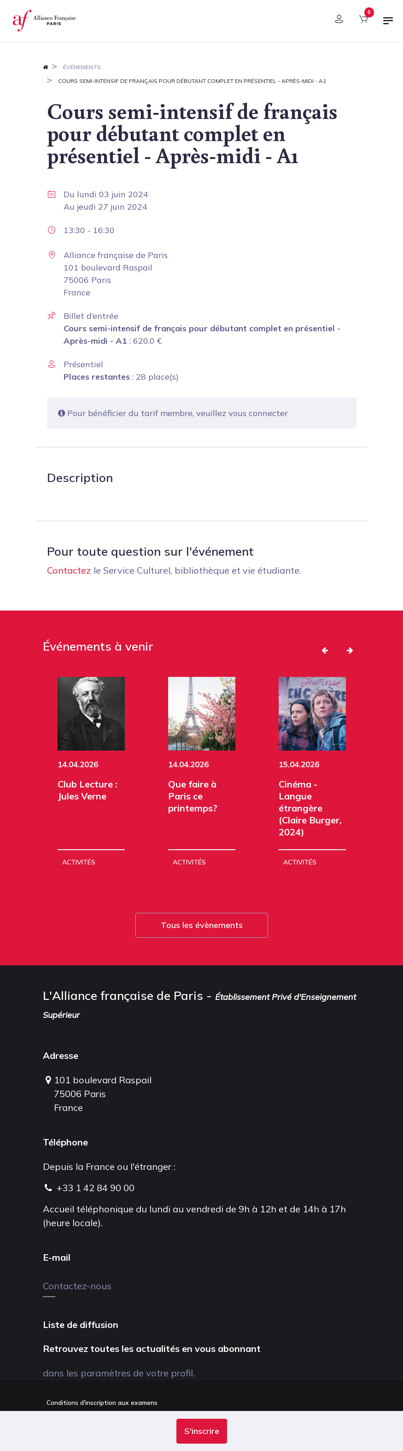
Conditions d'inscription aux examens (102, 1402)
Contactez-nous (77, 1286)
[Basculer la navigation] (388, 24)
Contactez (69, 570)
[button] (201, 1431)
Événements (82, 67)
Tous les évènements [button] (202, 925)
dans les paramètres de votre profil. (119, 1373)
